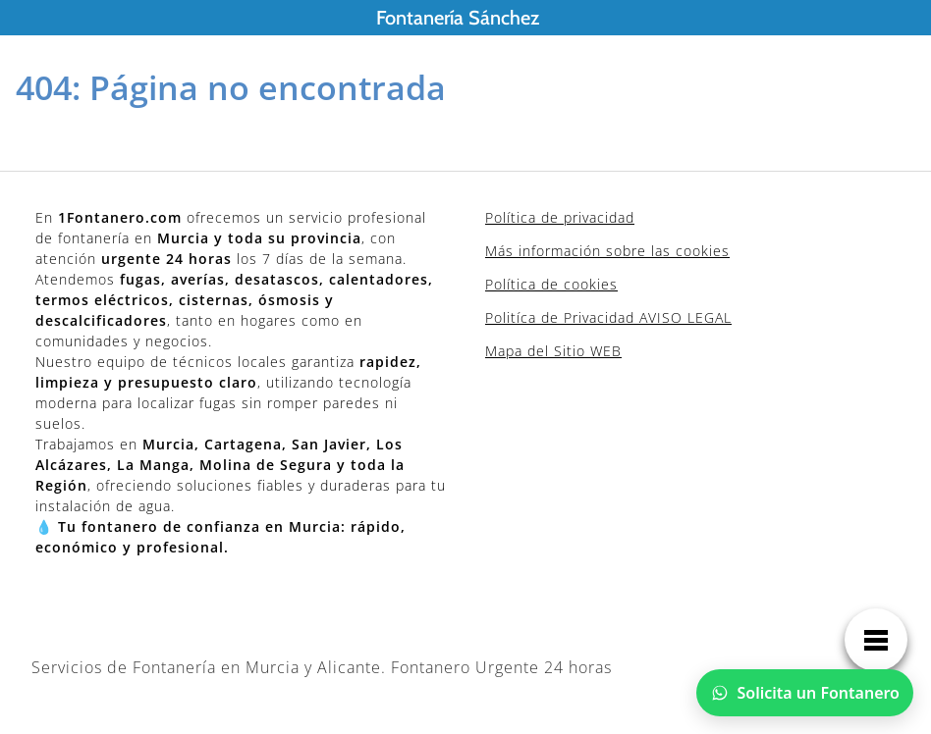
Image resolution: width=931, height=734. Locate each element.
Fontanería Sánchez (457, 17)
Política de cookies (551, 284)
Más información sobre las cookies (607, 250)
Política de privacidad (559, 217)
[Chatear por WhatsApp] (805, 692)
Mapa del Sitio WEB (553, 350)
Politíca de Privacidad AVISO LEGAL (608, 317)
